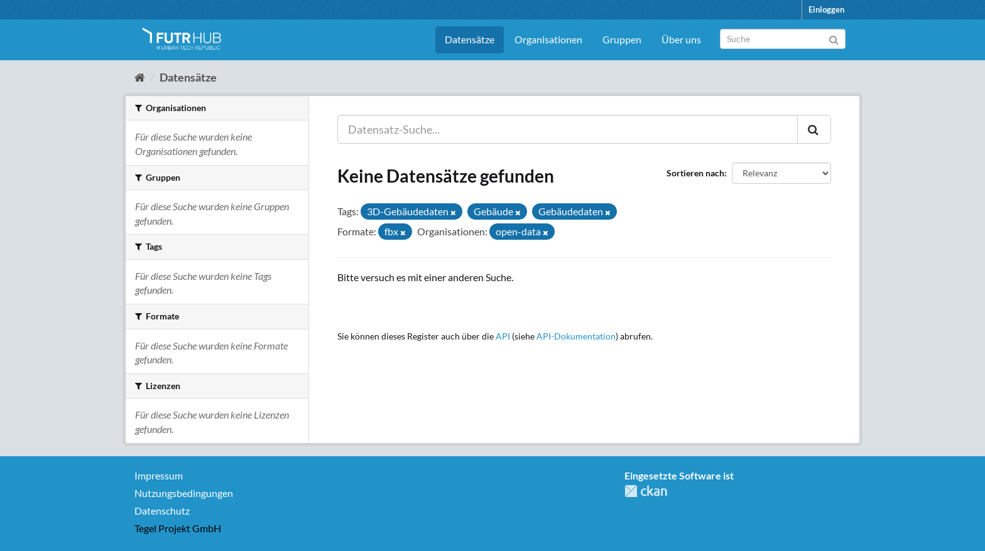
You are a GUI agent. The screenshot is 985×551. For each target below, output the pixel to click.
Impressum (158, 475)
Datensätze (469, 39)
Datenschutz (162, 510)
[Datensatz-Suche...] (567, 129)
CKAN (645, 491)
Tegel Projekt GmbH (177, 528)
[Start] (139, 77)
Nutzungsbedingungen (183, 493)
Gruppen (621, 39)
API (503, 336)
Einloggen (826, 9)
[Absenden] (834, 38)
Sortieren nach (695, 173)
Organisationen (548, 39)
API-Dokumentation (576, 336)
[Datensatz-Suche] (783, 39)
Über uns (681, 39)
